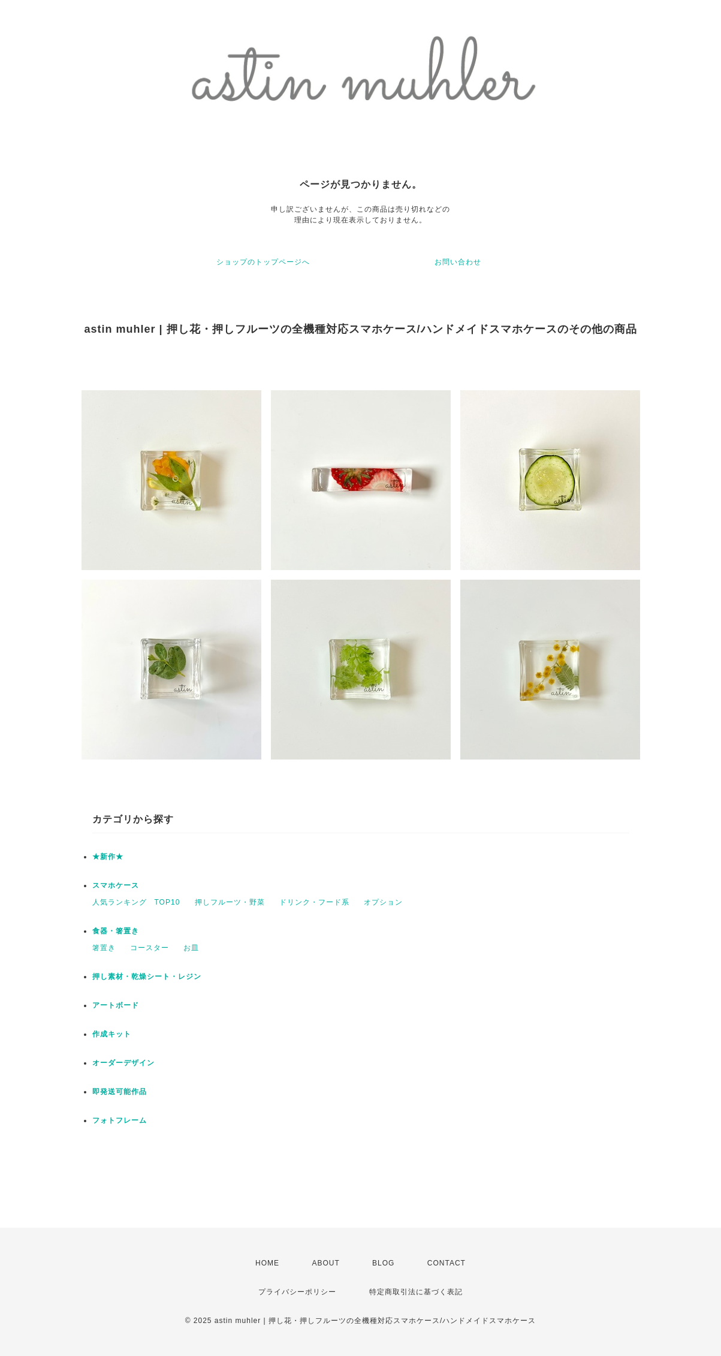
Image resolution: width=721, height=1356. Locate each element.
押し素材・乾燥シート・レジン (146, 976)
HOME (267, 1263)
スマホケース (115, 885)
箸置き (104, 948)
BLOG (383, 1263)
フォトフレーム (119, 1120)
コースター (149, 948)
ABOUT (325, 1263)
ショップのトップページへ (263, 262)
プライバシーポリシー (297, 1292)
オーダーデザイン (123, 1063)
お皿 (191, 948)
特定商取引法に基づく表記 (416, 1292)
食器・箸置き (115, 931)
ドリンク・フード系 (314, 902)
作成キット (111, 1034)
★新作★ (107, 856)
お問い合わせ (458, 262)
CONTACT (446, 1263)
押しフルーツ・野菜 (230, 902)
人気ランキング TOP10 (136, 902)
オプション (383, 902)
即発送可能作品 (119, 1091)
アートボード (115, 1005)
